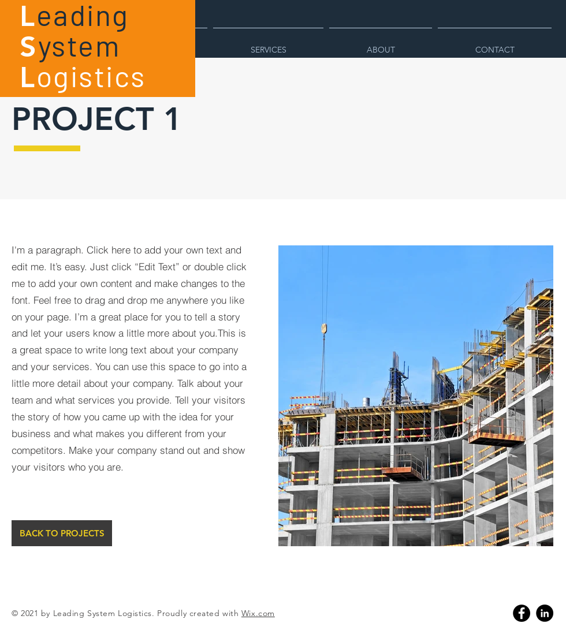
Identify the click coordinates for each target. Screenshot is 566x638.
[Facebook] (521, 613)
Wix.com (258, 613)
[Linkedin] (544, 613)
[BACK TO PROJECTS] (62, 533)
